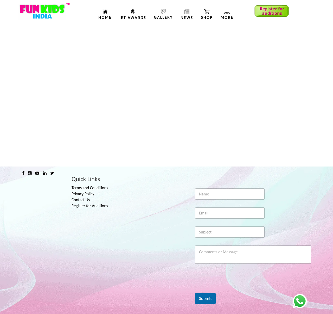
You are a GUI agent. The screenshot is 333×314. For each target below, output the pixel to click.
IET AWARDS (132, 17)
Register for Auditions (90, 205)
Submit (205, 298)
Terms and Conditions (90, 187)
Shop (207, 17)
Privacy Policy (83, 193)
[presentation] (234, 289)
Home (105, 17)
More (226, 17)
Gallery (163, 17)
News (187, 17)
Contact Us (81, 199)
